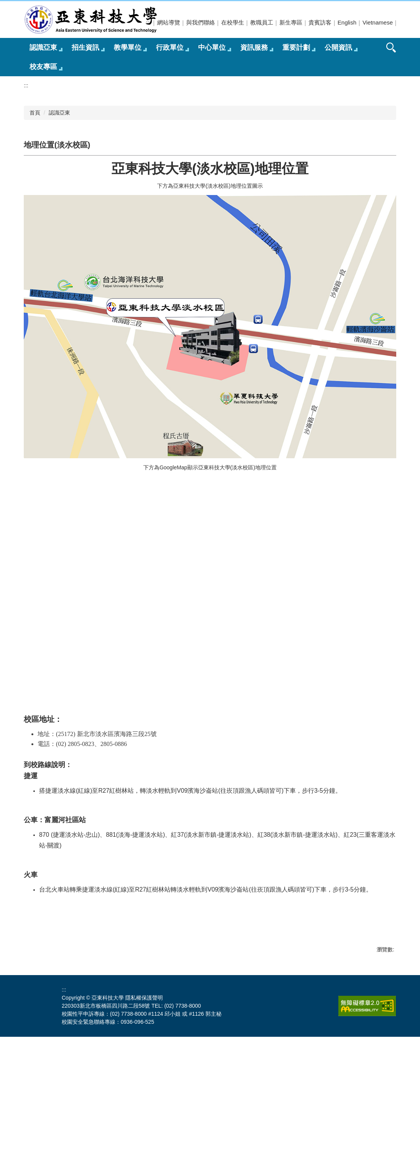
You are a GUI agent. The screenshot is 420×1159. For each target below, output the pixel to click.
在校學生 (232, 22)
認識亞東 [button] (43, 47)
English (347, 22)
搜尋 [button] (391, 47)
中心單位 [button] (212, 47)
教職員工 (261, 22)
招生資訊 (85, 47)
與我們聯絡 (200, 22)
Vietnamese (378, 22)
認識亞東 (59, 235)
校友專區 (43, 66)
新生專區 (290, 22)
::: (148, 22)
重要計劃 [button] (296, 47)
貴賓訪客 (319, 22)
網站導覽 (168, 22)
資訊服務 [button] (254, 47)
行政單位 (170, 47)
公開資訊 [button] (338, 47)
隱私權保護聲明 (144, 1120)
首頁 (35, 235)
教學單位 (127, 47)
